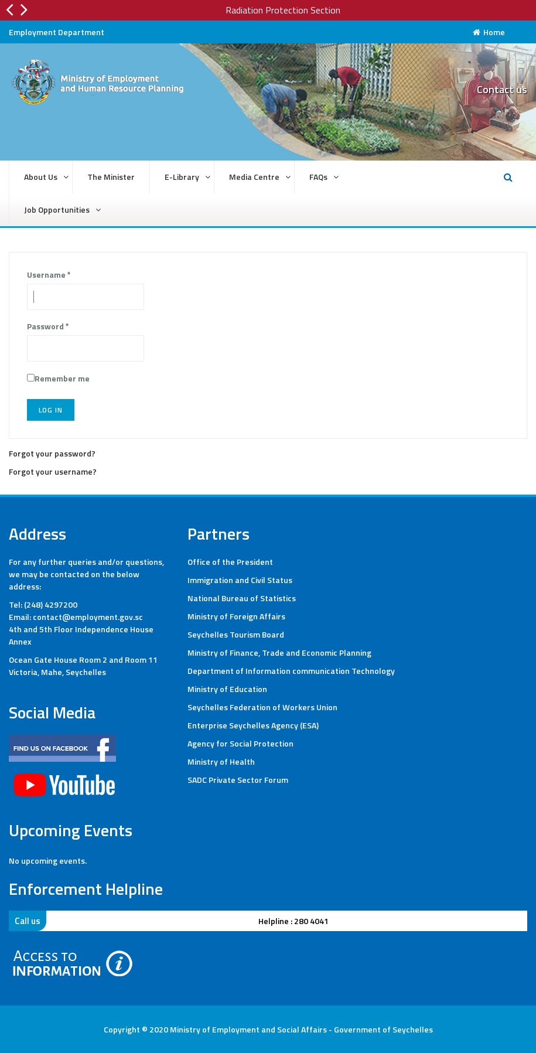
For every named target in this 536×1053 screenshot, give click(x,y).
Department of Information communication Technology (291, 670)
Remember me (62, 378)
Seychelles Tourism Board (235, 634)
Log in (51, 409)
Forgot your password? (52, 453)
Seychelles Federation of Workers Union (262, 707)
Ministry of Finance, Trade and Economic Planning (279, 652)
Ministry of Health (221, 761)
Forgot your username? (53, 471)
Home (489, 32)
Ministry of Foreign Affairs (236, 616)
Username (49, 274)
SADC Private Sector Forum (237, 779)
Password (48, 326)
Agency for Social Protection (240, 743)
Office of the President (230, 562)
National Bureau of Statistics (241, 598)
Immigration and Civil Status (239, 580)
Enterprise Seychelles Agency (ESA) (253, 725)
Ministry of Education (227, 689)
